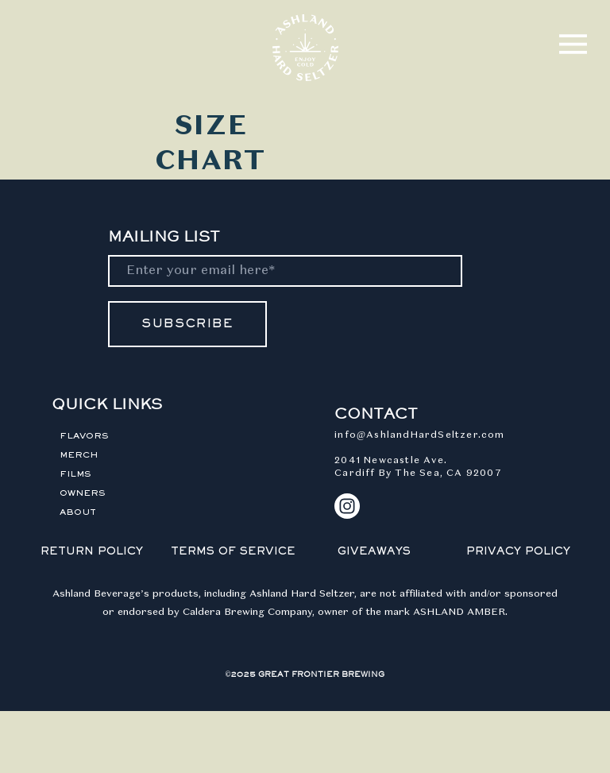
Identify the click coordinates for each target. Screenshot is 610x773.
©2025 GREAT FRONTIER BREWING (305, 674)
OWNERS (83, 493)
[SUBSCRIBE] (187, 324)
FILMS (75, 474)
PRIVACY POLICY (518, 552)
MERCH (79, 455)
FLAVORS (84, 436)
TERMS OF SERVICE (233, 552)
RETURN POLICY (92, 552)
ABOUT (78, 512)
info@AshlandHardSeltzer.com (419, 435)
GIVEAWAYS (374, 552)
